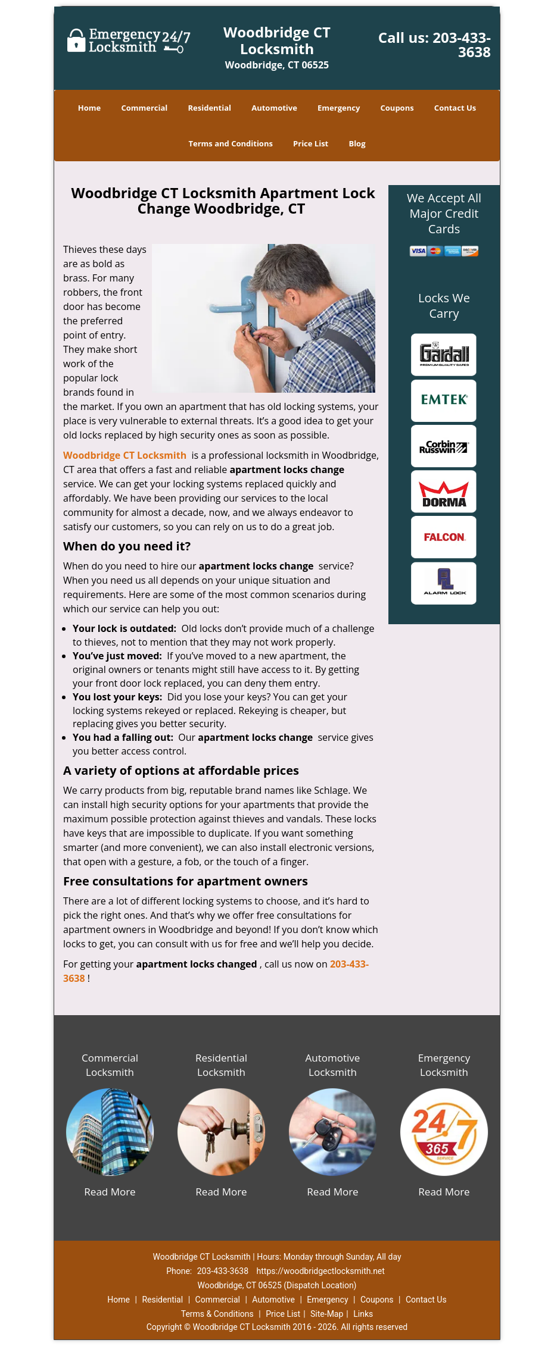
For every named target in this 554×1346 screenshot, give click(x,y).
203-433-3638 (461, 44)
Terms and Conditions (230, 143)
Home (89, 107)
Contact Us (455, 107)
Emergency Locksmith (444, 1065)
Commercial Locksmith (110, 1065)
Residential (209, 107)
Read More (109, 1191)
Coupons (397, 107)
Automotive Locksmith (333, 1065)
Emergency (339, 107)
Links (363, 1314)
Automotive (274, 107)
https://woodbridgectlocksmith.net (321, 1271)
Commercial (144, 107)
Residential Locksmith (221, 1065)
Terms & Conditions (217, 1314)
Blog (356, 143)
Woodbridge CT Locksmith (124, 455)
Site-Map (326, 1314)
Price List (310, 143)
